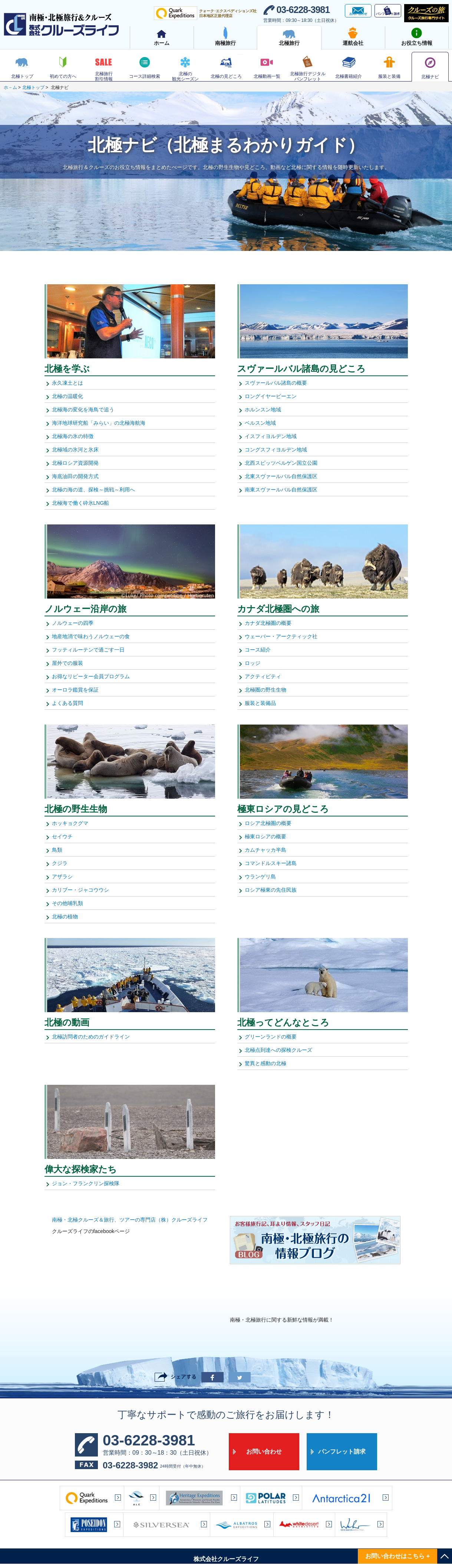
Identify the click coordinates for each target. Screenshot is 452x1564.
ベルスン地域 (260, 423)
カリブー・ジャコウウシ (80, 890)
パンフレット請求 (342, 1401)
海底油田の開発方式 (75, 476)
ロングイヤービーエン (271, 396)
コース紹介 (258, 650)
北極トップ (33, 87)
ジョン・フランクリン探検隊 (85, 1183)
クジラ (59, 863)
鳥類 (57, 850)
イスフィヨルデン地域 (271, 436)
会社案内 (182, 1531)
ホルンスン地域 (263, 409)
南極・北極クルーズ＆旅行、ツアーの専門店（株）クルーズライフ (130, 1220)
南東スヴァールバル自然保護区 (281, 490)
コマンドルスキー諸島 (271, 863)
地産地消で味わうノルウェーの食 (91, 636)
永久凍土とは (67, 383)
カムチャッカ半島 (265, 850)
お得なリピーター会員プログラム (91, 676)
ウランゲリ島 (260, 876)
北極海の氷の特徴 (72, 436)
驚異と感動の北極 (265, 1063)
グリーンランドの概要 (271, 1037)
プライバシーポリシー (257, 1531)
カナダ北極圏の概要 (268, 623)
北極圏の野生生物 (265, 690)
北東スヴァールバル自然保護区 (281, 476)
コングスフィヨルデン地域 (276, 450)
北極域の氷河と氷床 (75, 450)
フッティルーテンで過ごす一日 (88, 650)
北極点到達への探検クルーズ (278, 1050)
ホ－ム (10, 87)
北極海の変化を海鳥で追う (83, 409)
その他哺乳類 (67, 903)
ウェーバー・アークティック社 (281, 636)
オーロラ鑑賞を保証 (75, 690)
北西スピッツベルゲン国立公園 (281, 463)
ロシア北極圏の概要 (268, 823)
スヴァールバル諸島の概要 (276, 383)
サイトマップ (147, 1531)
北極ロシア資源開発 (75, 463)
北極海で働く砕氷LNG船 (80, 503)
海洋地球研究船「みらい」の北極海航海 (98, 423)
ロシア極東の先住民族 (271, 890)
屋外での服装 (67, 663)
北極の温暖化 (67, 396)
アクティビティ (263, 676)
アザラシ (62, 876)
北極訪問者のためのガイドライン (91, 1037)
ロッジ (252, 663)
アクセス (214, 1531)
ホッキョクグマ (70, 823)
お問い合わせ (264, 1401)
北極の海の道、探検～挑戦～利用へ (93, 490)
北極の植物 (65, 916)
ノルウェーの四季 (72, 623)
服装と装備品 (260, 703)
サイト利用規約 (307, 1531)
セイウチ (62, 836)
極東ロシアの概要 (265, 836)
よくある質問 (67, 703)
